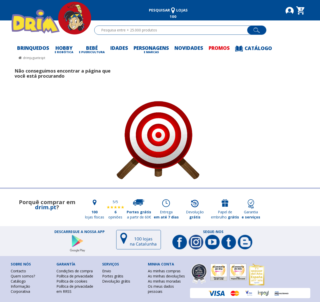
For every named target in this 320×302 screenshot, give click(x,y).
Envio (106, 271)
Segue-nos (213, 232)
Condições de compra (74, 271)
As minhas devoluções (166, 276)
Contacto (18, 271)
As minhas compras (164, 271)
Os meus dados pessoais (161, 289)
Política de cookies (71, 281)
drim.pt (45, 207)
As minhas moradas (164, 281)
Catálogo (18, 281)
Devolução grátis (116, 281)
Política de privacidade (74, 276)
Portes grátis (112, 276)
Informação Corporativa (20, 289)
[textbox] (173, 30)
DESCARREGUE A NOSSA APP (79, 232)
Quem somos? (23, 276)
